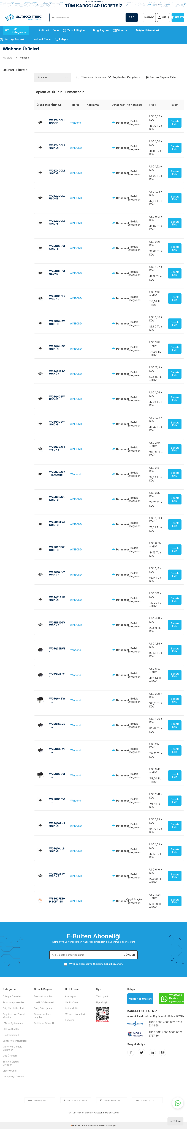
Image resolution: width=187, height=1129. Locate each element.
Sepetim (69, 1019)
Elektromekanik (11, 1035)
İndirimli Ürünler (49, 30)
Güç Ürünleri (10, 1055)
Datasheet (115, 122)
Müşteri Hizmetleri (147, 30)
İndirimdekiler (72, 1008)
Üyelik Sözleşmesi (44, 1002)
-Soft (74, 1125)
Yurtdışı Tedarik (14, 39)
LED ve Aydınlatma (13, 1023)
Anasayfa (7, 58)
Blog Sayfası (101, 30)
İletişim (63, 39)
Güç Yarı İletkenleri (13, 1008)
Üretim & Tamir (41, 39)
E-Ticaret (83, 1125)
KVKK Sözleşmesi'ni (80, 963)
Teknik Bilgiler (76, 30)
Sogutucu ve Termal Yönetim (14, 1015)
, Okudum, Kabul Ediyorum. (93, 963)
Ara (132, 17)
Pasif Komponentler (13, 1002)
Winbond (75, 122)
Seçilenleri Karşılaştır (124, 77)
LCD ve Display (11, 1029)
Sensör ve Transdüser (15, 1040)
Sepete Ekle (175, 123)
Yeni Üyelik (102, 996)
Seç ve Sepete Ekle (161, 77)
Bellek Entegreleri (134, 123)
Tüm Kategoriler (15, 30)
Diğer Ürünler (10, 1070)
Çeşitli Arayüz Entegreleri (134, 901)
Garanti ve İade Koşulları (42, 1015)
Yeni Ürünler (72, 1002)
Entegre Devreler (12, 996)
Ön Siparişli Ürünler (13, 1076)
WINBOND (76, 147)
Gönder (129, 954)
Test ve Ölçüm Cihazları (11, 1063)
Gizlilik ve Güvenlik (44, 1023)
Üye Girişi (101, 1002)
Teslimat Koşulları (43, 996)
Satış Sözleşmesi (43, 1008)
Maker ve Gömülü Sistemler (12, 1048)
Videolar (122, 30)
